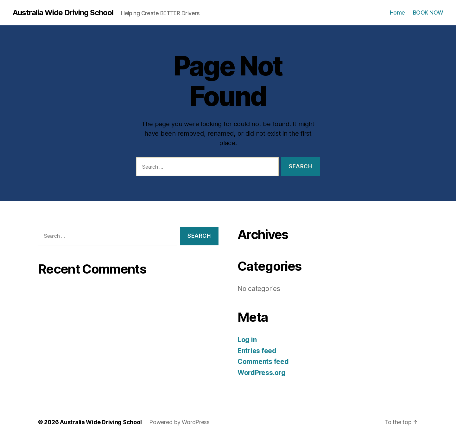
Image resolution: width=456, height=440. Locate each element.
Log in (247, 340)
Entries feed (257, 351)
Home (397, 12)
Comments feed (263, 362)
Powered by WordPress (179, 422)
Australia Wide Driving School (63, 12)
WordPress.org (262, 373)
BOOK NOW (428, 12)
